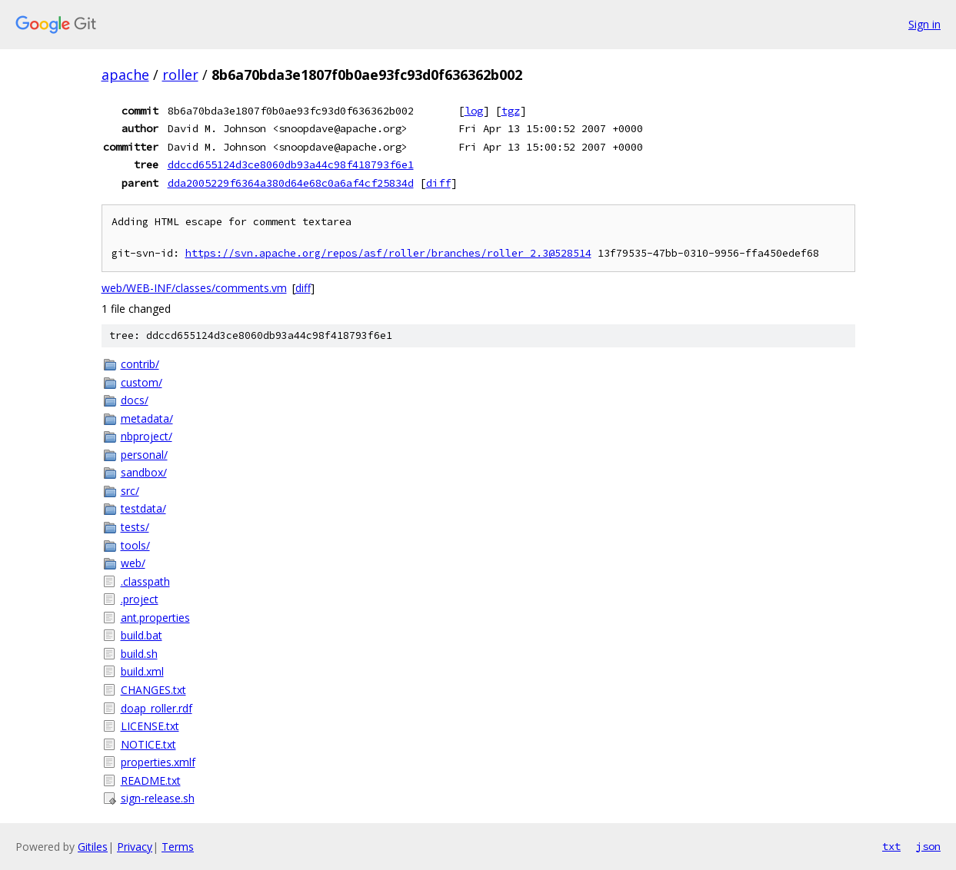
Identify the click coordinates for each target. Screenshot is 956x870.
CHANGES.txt (153, 689)
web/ (133, 563)
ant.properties (155, 617)
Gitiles (93, 846)
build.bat (141, 635)
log (474, 111)
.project (139, 599)
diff (438, 183)
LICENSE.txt (150, 726)
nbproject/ (146, 436)
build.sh (139, 653)
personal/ (144, 454)
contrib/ (140, 364)
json (928, 846)
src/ (130, 490)
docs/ (134, 400)
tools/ (135, 545)
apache (125, 74)
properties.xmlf (158, 762)
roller (180, 74)
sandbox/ (144, 472)
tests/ (135, 527)
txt (891, 846)
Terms (178, 846)
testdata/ (143, 508)
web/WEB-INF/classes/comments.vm (194, 288)
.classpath (145, 581)
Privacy (134, 846)
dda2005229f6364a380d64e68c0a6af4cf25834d (291, 183)
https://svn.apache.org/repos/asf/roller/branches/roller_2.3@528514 (388, 253)
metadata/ (147, 418)
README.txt (151, 780)
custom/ (141, 382)
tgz (510, 111)
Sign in (924, 24)
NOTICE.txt (148, 744)
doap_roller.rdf (156, 708)
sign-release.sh (158, 798)
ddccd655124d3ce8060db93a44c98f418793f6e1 (291, 164)
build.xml (142, 671)
